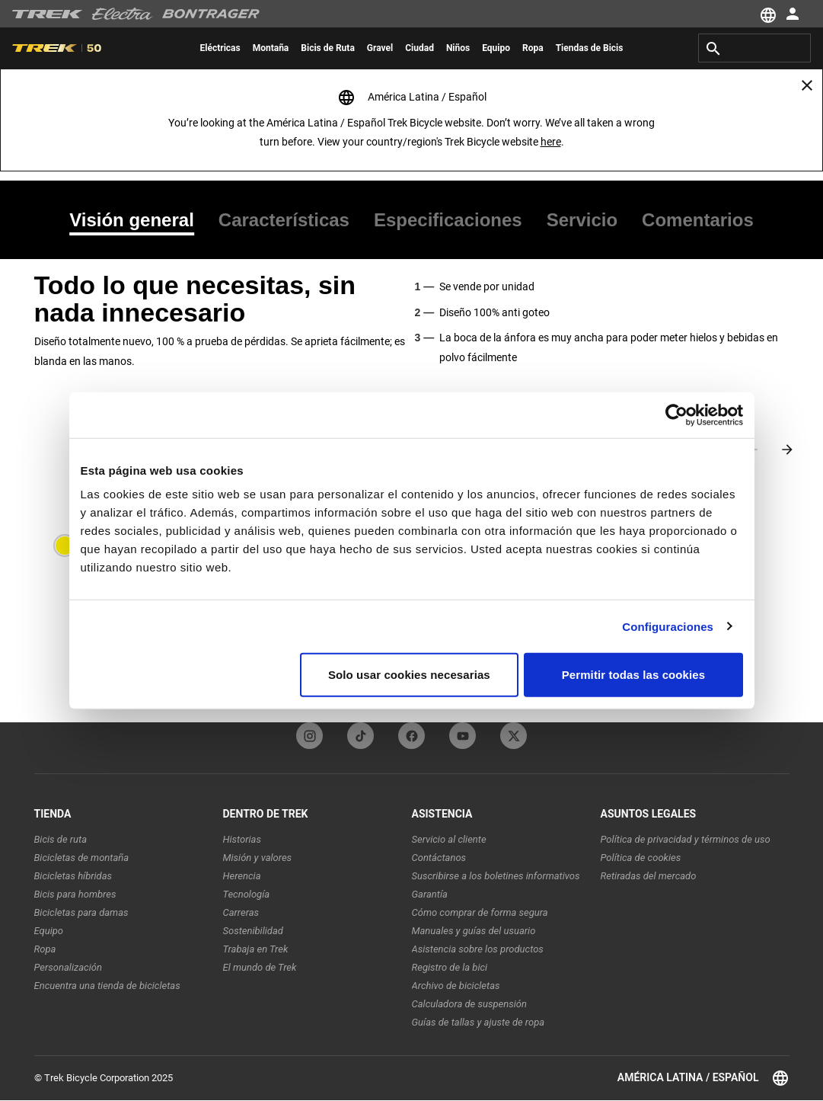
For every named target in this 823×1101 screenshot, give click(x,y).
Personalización (68, 967)
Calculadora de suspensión (469, 1004)
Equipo (49, 930)
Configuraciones (667, 625)
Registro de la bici (450, 967)
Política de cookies (641, 857)
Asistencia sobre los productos (478, 949)
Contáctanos (439, 857)
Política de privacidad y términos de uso (685, 839)
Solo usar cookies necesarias (409, 674)
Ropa (45, 949)
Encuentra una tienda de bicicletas (107, 985)
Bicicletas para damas (81, 912)
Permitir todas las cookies (634, 674)
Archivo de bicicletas (456, 985)
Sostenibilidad (253, 930)
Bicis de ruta (61, 839)
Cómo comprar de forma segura (480, 912)
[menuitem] (220, 48)
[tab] (137, 220)
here (551, 142)
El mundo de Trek (260, 967)
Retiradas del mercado (649, 876)
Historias (242, 839)
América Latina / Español (703, 1078)
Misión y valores (257, 857)
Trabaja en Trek (256, 949)
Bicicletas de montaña (81, 857)
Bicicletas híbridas (73, 876)
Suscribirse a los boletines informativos (496, 876)
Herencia (242, 876)
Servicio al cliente (449, 839)
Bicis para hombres (75, 894)
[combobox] (754, 48)
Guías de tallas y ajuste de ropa (478, 1022)
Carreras (241, 912)
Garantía (430, 894)
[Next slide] (787, 449)
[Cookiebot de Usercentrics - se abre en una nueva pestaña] (676, 414)
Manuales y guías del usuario (474, 930)
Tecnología (246, 894)
